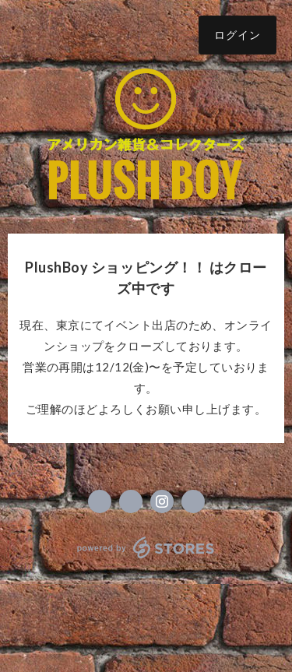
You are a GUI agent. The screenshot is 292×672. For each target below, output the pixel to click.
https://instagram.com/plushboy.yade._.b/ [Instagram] (162, 501)
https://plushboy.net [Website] (193, 501)
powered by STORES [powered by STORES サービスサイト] (146, 547)
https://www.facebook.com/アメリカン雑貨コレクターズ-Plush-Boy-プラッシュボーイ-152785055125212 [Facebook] (99, 501)
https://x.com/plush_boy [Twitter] (130, 501)
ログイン (237, 34)
